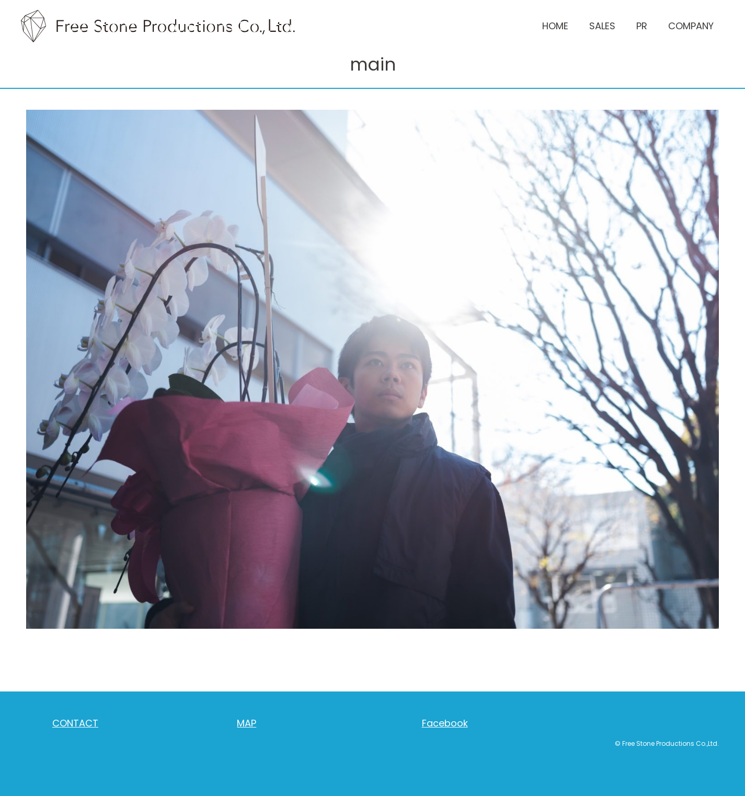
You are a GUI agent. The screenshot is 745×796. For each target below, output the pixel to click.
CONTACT (75, 723)
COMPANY (691, 25)
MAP (246, 723)
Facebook (445, 723)
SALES (602, 25)
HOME (555, 25)
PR (641, 25)
